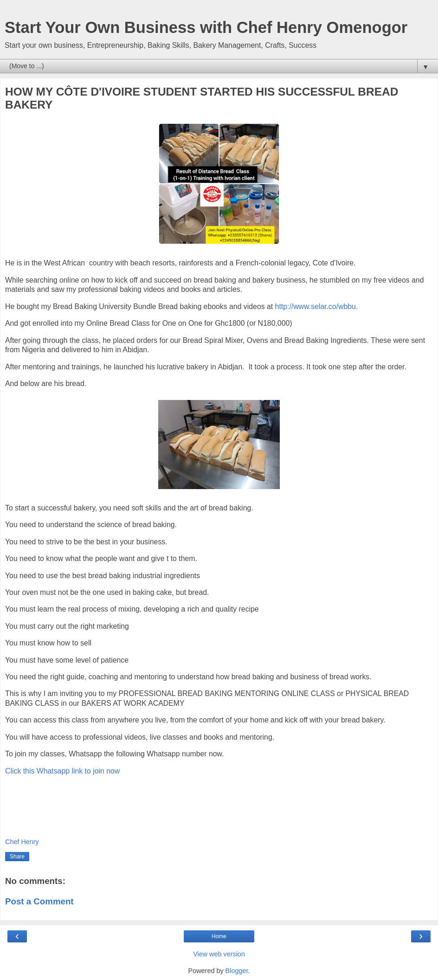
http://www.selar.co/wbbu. (316, 306)
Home (219, 936)
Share (17, 856)
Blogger (236, 970)
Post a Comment (39, 901)
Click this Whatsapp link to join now (62, 771)
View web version (219, 954)
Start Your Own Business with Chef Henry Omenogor (206, 27)
